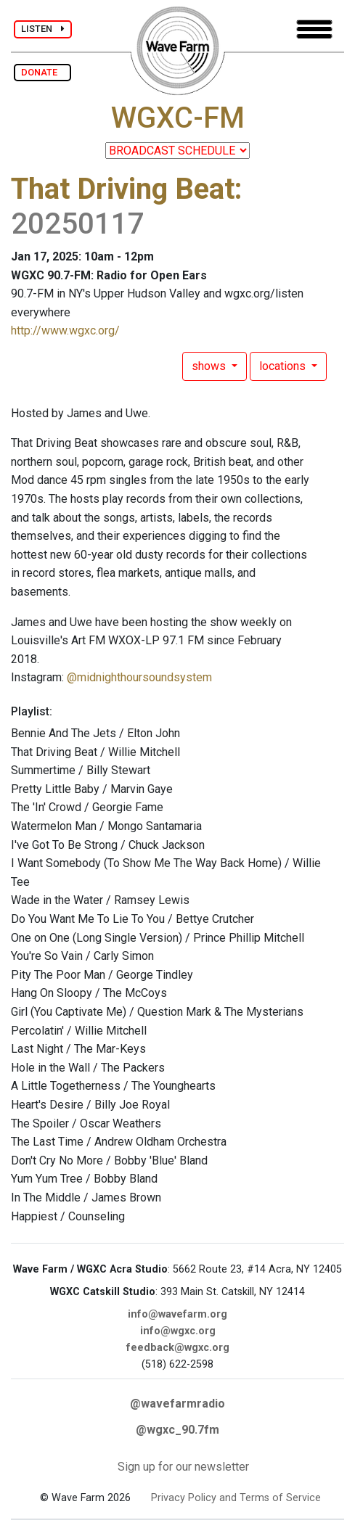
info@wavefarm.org (177, 1314)
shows (210, 366)
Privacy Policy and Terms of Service (236, 1498)
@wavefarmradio (177, 1403)
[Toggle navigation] (314, 29)
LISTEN (43, 28)
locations (284, 366)
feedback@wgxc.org (177, 1348)
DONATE (42, 72)
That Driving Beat (122, 189)
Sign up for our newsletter (183, 1467)
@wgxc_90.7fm (177, 1430)
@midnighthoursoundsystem (139, 677)
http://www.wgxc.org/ (65, 330)
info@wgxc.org (178, 1331)
